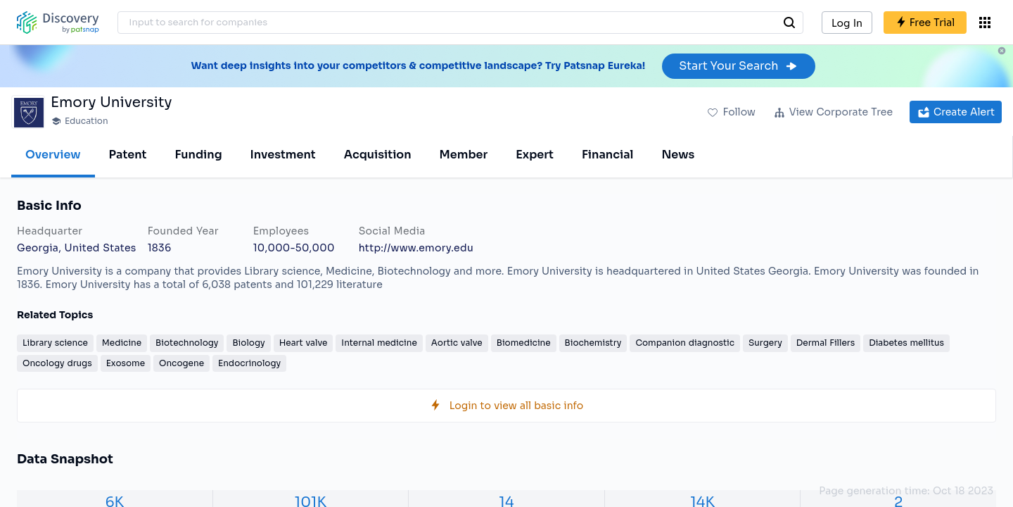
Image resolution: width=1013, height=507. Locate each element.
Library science (55, 342)
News (677, 154)
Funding (198, 154)
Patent (128, 154)
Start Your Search (738, 65)
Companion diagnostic (684, 342)
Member (464, 154)
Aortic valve (457, 342)
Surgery (765, 342)
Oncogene (181, 363)
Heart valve (303, 342)
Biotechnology (186, 342)
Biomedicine (524, 342)
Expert (535, 154)
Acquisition (378, 154)
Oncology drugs (57, 363)
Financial (607, 154)
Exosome (125, 363)
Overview (53, 154)
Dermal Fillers (825, 342)
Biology (248, 342)
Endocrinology (249, 363)
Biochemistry (593, 342)
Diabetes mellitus (906, 342)
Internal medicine (378, 342)
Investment (283, 154)
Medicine (121, 342)
